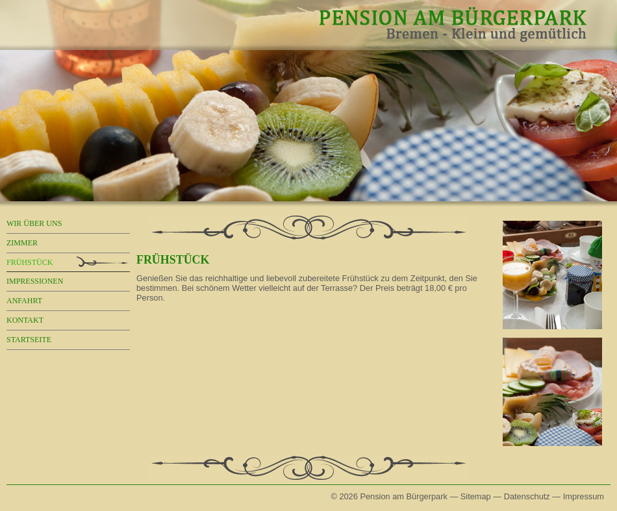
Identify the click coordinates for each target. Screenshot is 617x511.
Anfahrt (24, 300)
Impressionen (34, 281)
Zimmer (22, 242)
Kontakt (25, 320)
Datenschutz (527, 496)
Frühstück (29, 262)
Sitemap (475, 496)
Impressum (583, 496)
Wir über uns (34, 223)
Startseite (28, 339)
